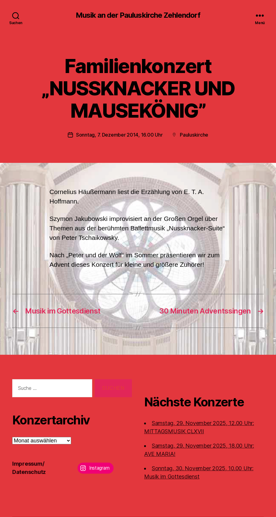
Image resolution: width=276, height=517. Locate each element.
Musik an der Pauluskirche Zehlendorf (138, 15)
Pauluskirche (194, 135)
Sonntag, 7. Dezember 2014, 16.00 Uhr (119, 135)
